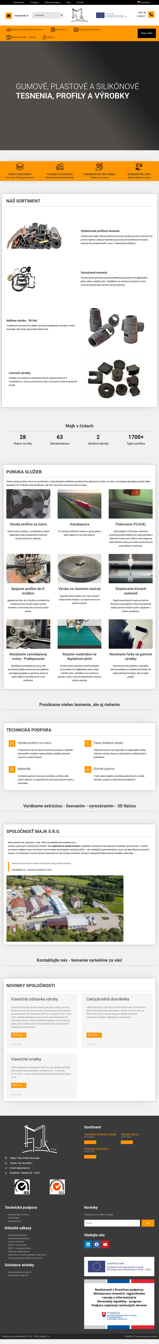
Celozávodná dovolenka (107, 1003)
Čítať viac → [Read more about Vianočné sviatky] (19, 1090)
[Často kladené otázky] (90, 749)
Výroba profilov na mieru (28, 528)
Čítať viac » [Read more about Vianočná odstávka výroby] (90, 1147)
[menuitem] (146, 2)
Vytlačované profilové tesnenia (100, 234)
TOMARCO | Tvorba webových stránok (139, 1341)
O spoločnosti (15, 2)
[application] (152, 2)
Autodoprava (79, 528)
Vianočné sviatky (26, 1063)
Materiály (30, 772)
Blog (54, 2)
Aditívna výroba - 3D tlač (21, 324)
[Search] (62, 15)
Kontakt (61, 2)
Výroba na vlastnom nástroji (79, 592)
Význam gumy (130, 1138)
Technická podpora (42, 2)
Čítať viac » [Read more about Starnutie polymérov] (90, 1161)
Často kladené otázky (116, 746)
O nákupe (27, 2)
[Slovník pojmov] (90, 774)
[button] (147, 35)
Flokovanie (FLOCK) (131, 528)
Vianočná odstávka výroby (34, 1003)
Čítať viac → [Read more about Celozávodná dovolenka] (94, 1039)
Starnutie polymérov (96, 1153)
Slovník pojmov (111, 772)
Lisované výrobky (20, 376)
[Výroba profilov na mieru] (14, 749)
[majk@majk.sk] (17, 16)
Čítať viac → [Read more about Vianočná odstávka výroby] (19, 1039)
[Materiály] (14, 774)
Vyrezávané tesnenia (94, 276)
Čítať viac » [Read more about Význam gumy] (126, 1147)
